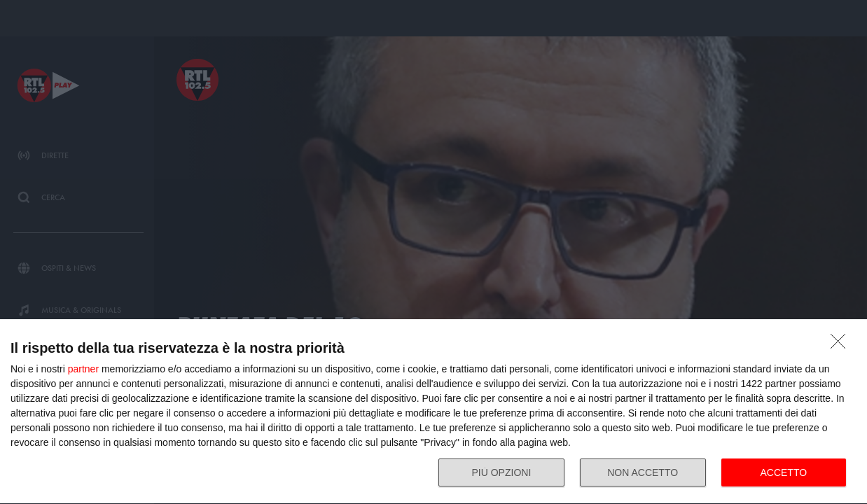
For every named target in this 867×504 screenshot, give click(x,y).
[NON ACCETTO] (842, 345)
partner (83, 369)
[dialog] (433, 412)
